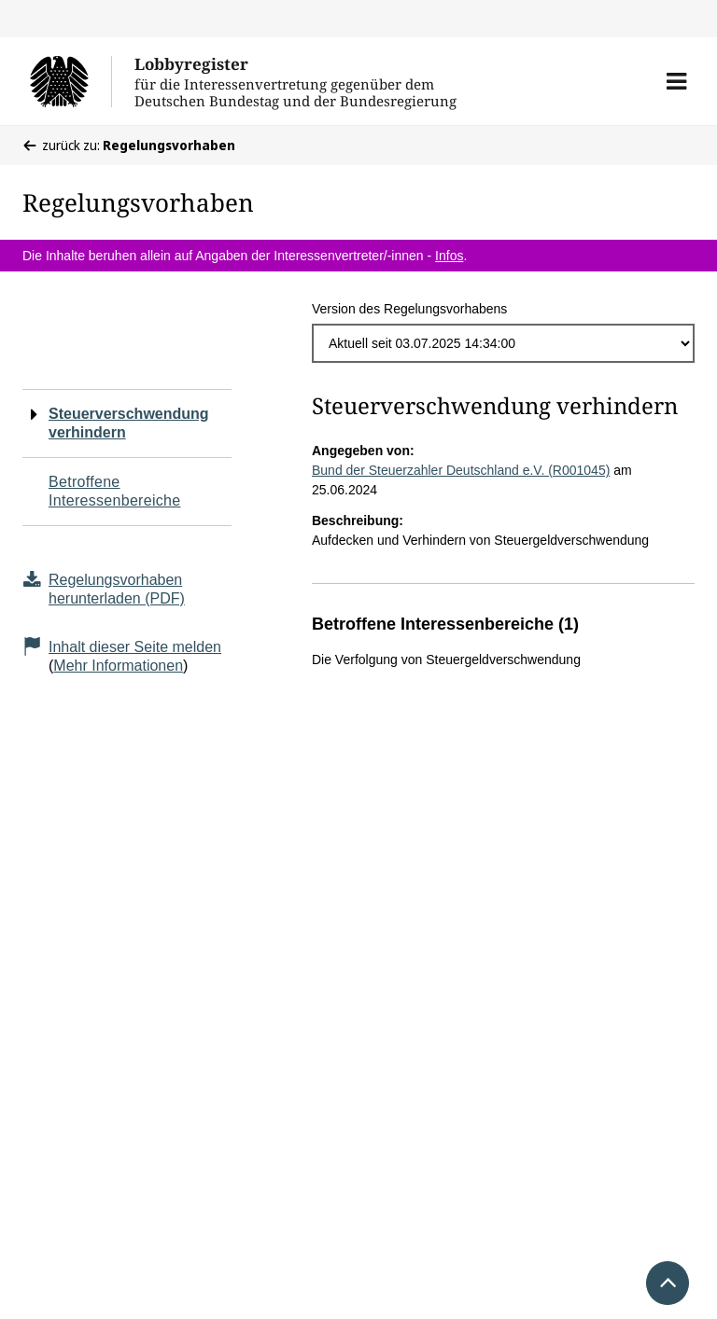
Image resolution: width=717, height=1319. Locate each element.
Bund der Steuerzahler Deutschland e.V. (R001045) (461, 470)
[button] (676, 81)
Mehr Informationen (118, 665)
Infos (449, 255)
